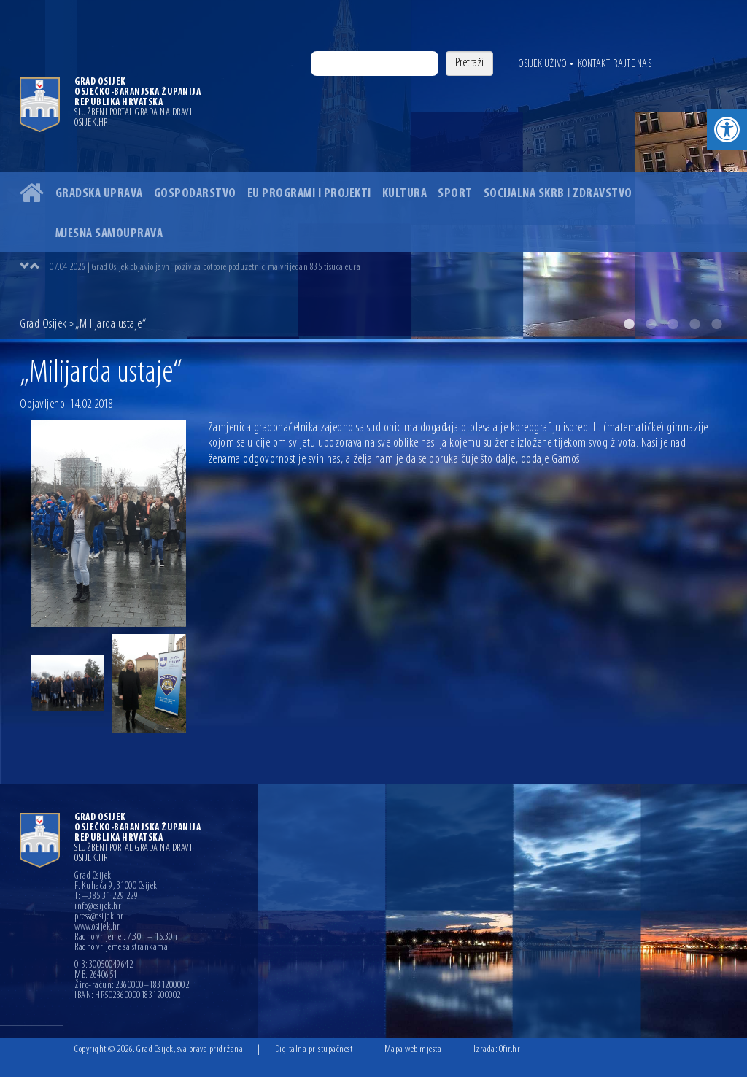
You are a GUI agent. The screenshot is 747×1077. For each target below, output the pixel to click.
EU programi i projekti (309, 194)
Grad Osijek (43, 324)
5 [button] (716, 324)
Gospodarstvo (195, 194)
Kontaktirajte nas (615, 64)
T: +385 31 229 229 (106, 897)
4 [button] (694, 324)
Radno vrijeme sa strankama (121, 948)
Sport (455, 194)
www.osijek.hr (97, 927)
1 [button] (629, 324)
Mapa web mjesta (413, 1049)
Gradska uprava (99, 194)
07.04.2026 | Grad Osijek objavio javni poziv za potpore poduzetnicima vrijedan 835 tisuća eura (205, 267)
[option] (373, 169)
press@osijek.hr (99, 917)
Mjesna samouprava (109, 234)
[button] (727, 129)
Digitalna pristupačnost (314, 1049)
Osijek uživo (542, 64)
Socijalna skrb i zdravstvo (558, 194)
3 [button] (672, 324)
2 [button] (650, 324)
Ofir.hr (510, 1049)
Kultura (404, 194)
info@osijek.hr (97, 907)
